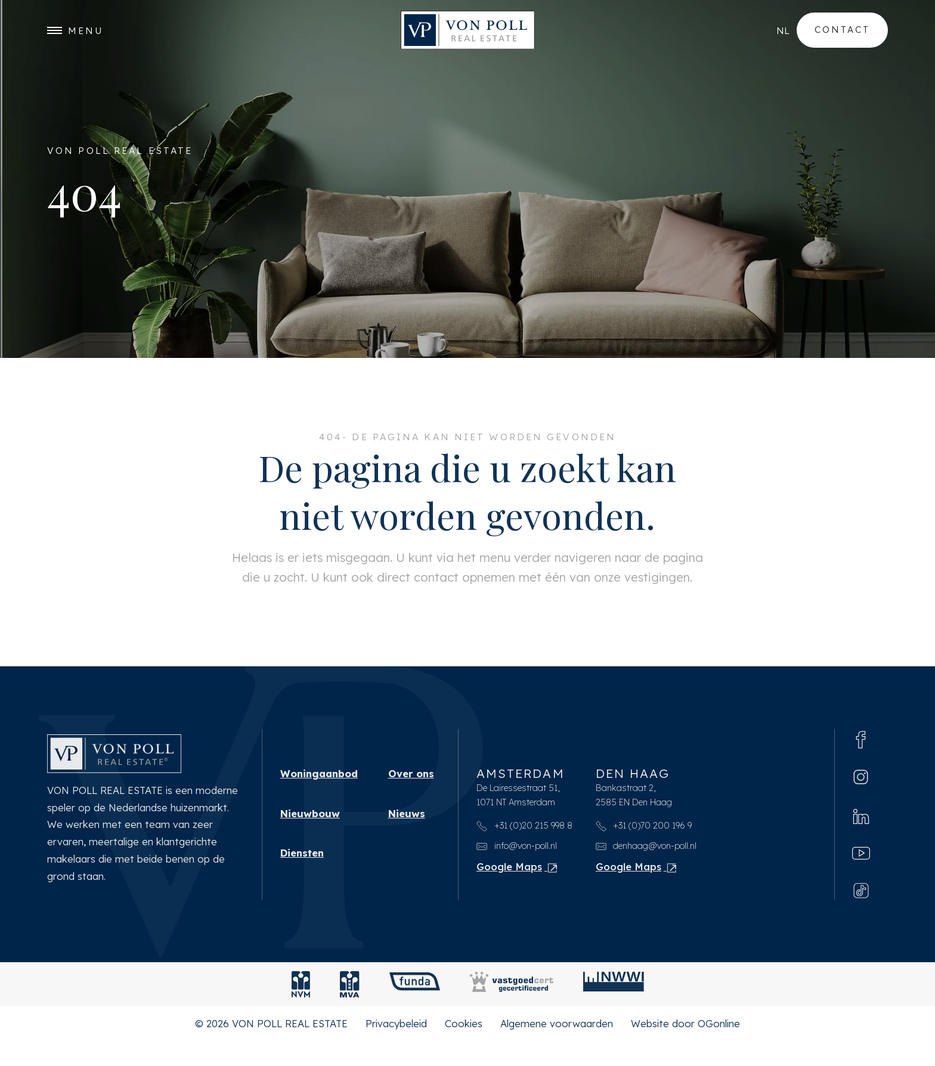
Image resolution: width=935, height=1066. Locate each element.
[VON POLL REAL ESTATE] (468, 30)
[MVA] (350, 1009)
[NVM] (301, 1009)
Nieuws (406, 836)
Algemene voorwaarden (556, 1048)
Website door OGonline (685, 1048)
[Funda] (414, 1009)
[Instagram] (860, 799)
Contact (842, 30)
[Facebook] (861, 761)
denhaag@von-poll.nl (646, 868)
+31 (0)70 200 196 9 (644, 848)
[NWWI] (613, 1009)
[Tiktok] (861, 914)
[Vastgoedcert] (511, 1009)
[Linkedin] (861, 838)
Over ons (411, 795)
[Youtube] (861, 876)
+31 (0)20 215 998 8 (524, 848)
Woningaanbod (319, 795)
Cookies (463, 1048)
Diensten (302, 877)
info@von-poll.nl (516, 868)
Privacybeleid (396, 1048)
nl (783, 30)
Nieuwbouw (310, 836)
